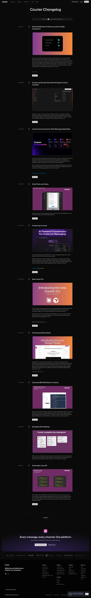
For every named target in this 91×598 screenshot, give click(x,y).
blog (42, 371)
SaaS (70, 568)
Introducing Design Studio (41, 333)
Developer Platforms (73, 573)
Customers (83, 572)
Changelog (83, 570)
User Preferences (45, 573)
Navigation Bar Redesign (41, 427)
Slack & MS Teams (60, 584)
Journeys (44, 570)
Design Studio (45, 568)
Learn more (34, 71)
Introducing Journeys (39, 225)
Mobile (58, 580)
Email (58, 579)
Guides (82, 573)
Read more (34, 268)
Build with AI (83, 568)
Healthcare (71, 567)
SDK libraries (83, 577)
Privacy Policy (56, 594)
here (46, 322)
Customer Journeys (61, 570)
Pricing (43, 577)
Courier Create (45, 572)
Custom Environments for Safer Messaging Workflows (51, 129)
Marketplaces (71, 572)
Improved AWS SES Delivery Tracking (45, 382)
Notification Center (60, 573)
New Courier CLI (38, 279)
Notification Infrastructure (47, 575)
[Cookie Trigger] (48, 594)
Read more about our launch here (39, 173)
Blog (82, 567)
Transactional (59, 567)
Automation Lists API (39, 465)
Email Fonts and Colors (40, 184)
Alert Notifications (60, 568)
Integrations (83, 575)
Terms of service (64, 594)
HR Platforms (71, 570)
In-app (58, 582)
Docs (82, 578)
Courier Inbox (45, 567)
